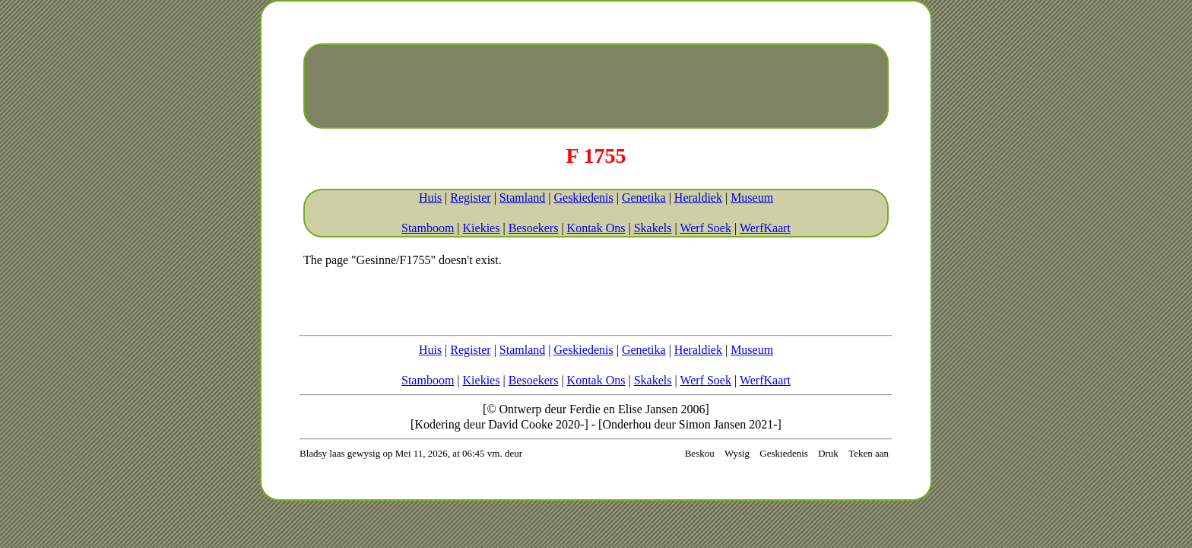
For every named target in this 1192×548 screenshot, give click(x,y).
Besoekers (534, 227)
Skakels (653, 227)
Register (470, 197)
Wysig (737, 453)
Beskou (700, 453)
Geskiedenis (583, 197)
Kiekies (481, 227)
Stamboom (427, 227)
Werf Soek (705, 227)
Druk (828, 453)
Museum (752, 197)
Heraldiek (698, 197)
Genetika (644, 197)
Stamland (522, 197)
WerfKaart (765, 227)
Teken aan (868, 453)
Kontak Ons (596, 227)
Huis (430, 197)
